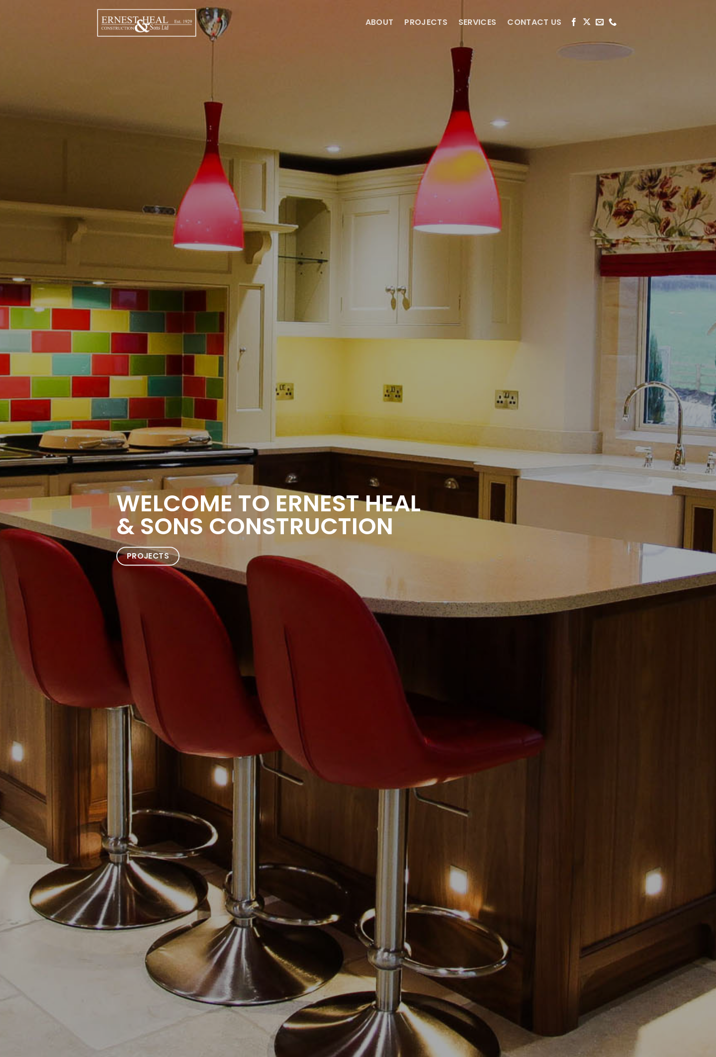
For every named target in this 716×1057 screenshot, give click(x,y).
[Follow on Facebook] (574, 22)
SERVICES (477, 22)
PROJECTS (426, 22)
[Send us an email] (600, 22)
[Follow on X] (587, 22)
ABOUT (379, 22)
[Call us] (613, 22)
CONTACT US (534, 22)
